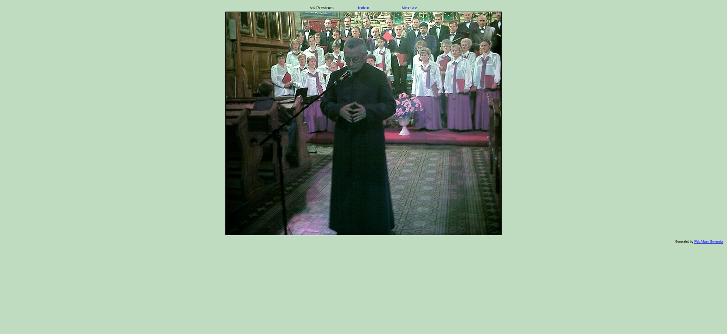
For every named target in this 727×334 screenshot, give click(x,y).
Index (363, 7)
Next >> (409, 7)
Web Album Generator (708, 241)
